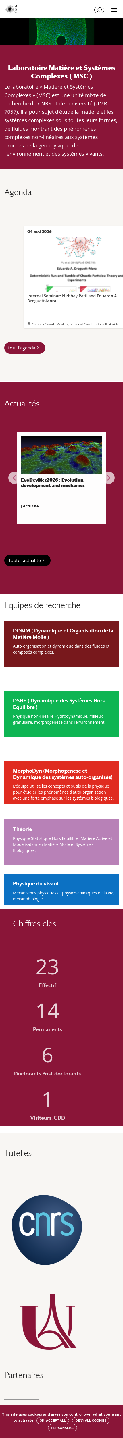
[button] (14, 478)
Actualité (31, 506)
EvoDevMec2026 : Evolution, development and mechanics (53, 482)
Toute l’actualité (24, 560)
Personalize (62, 1427)
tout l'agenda (21, 348)
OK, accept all (53, 1420)
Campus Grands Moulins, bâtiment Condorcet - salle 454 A (75, 324)
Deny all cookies (90, 1420)
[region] (61, 478)
